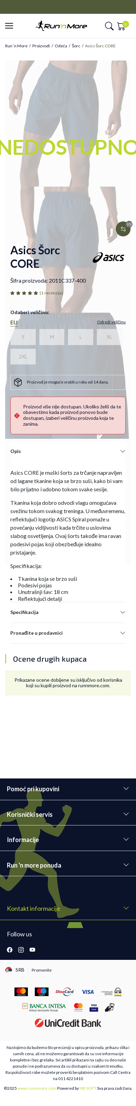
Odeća (61, 46)
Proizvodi (41, 46)
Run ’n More (16, 46)
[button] (11, 26)
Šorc (76, 46)
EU (14, 322)
